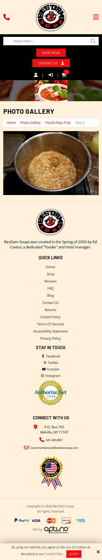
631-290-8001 (54, 441)
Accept (74, 554)
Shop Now (51, 52)
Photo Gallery (30, 124)
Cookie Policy (54, 554)
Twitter (50, 364)
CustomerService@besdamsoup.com (54, 449)
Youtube (50, 370)
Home (11, 124)
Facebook (50, 357)
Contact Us (51, 64)
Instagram (50, 377)
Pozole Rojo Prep (58, 124)
